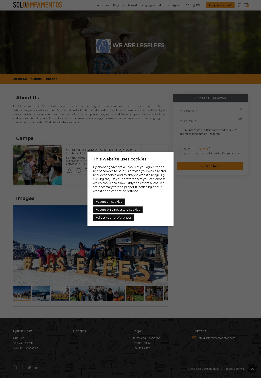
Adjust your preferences (113, 217)
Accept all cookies (109, 201)
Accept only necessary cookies (118, 209)
